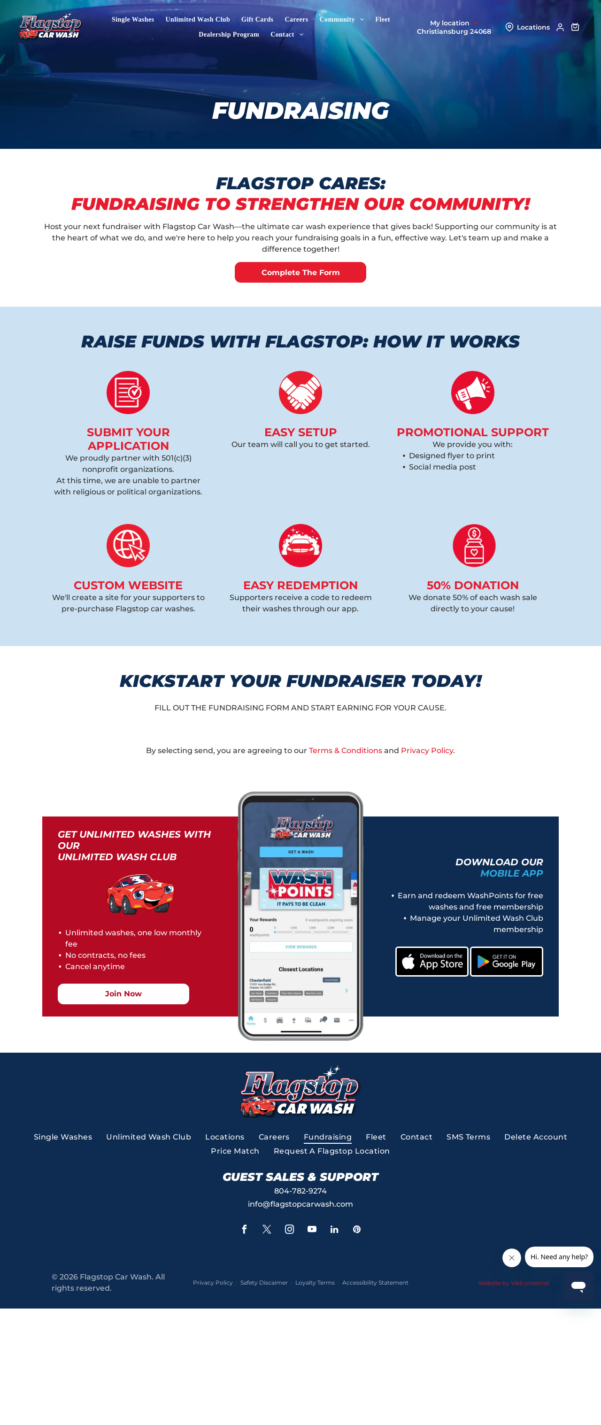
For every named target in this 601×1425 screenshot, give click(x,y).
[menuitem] (133, 19)
